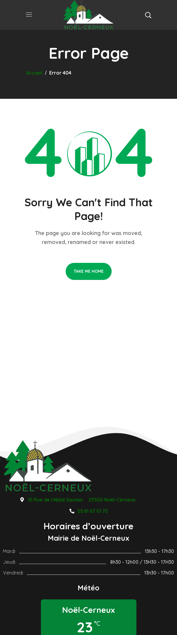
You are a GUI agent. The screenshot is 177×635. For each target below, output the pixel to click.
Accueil (34, 73)
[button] (148, 15)
